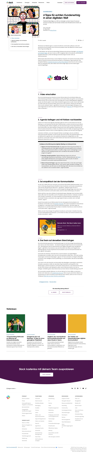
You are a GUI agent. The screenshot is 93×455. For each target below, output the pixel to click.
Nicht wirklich (66, 292)
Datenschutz (20, 447)
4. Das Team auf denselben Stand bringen (20, 46)
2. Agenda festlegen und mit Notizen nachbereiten (19, 41)
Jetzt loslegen (81, 2)
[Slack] (10, 2)
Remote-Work (52, 281)
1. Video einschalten (15, 38)
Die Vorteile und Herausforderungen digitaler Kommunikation (76, 338)
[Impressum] (60, 447)
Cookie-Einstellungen (35, 447)
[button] (11, 388)
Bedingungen (27, 447)
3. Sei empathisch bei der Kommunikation (20, 44)
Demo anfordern (69, 2)
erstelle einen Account (57, 273)
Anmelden (59, 2)
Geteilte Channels (58, 203)
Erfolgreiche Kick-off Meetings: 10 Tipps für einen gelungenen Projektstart (35, 338)
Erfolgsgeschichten (43, 281)
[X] (80, 388)
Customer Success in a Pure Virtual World (58, 62)
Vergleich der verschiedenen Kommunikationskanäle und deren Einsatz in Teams (56, 338)
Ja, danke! (54, 292)
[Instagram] (75, 388)
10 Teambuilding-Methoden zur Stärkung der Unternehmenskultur (15, 338)
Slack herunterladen (12, 447)
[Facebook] (77, 388)
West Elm (69, 106)
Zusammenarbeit (47, 11)
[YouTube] (83, 388)
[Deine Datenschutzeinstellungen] (48, 447)
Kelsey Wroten (53, 30)
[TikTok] (85, 388)
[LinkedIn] (72, 388)
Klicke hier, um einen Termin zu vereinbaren (54, 276)
